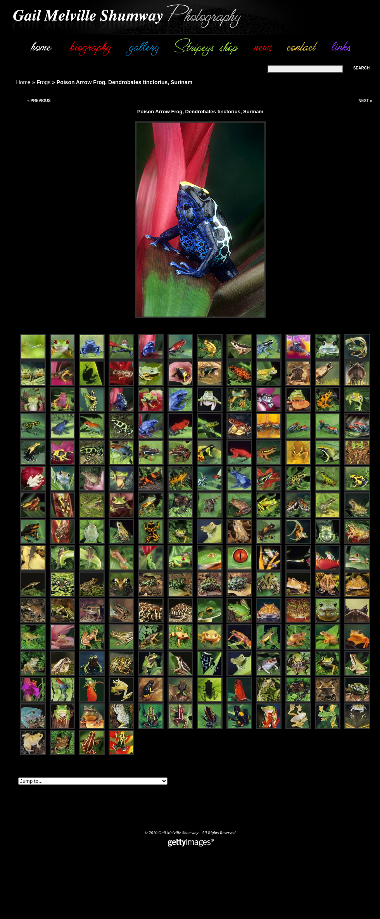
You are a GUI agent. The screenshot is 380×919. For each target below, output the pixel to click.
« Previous (38, 101)
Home (23, 82)
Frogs (43, 82)
